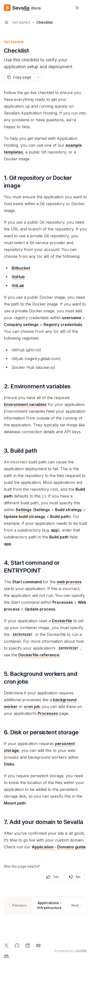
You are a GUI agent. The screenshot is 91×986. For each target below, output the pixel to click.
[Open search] (68, 8)
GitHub (18, 276)
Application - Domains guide (59, 846)
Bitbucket (21, 268)
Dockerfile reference (38, 654)
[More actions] (84, 7)
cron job (32, 706)
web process (69, 581)
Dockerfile (62, 620)
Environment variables (25, 404)
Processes (48, 713)
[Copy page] (19, 77)
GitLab (18, 285)
